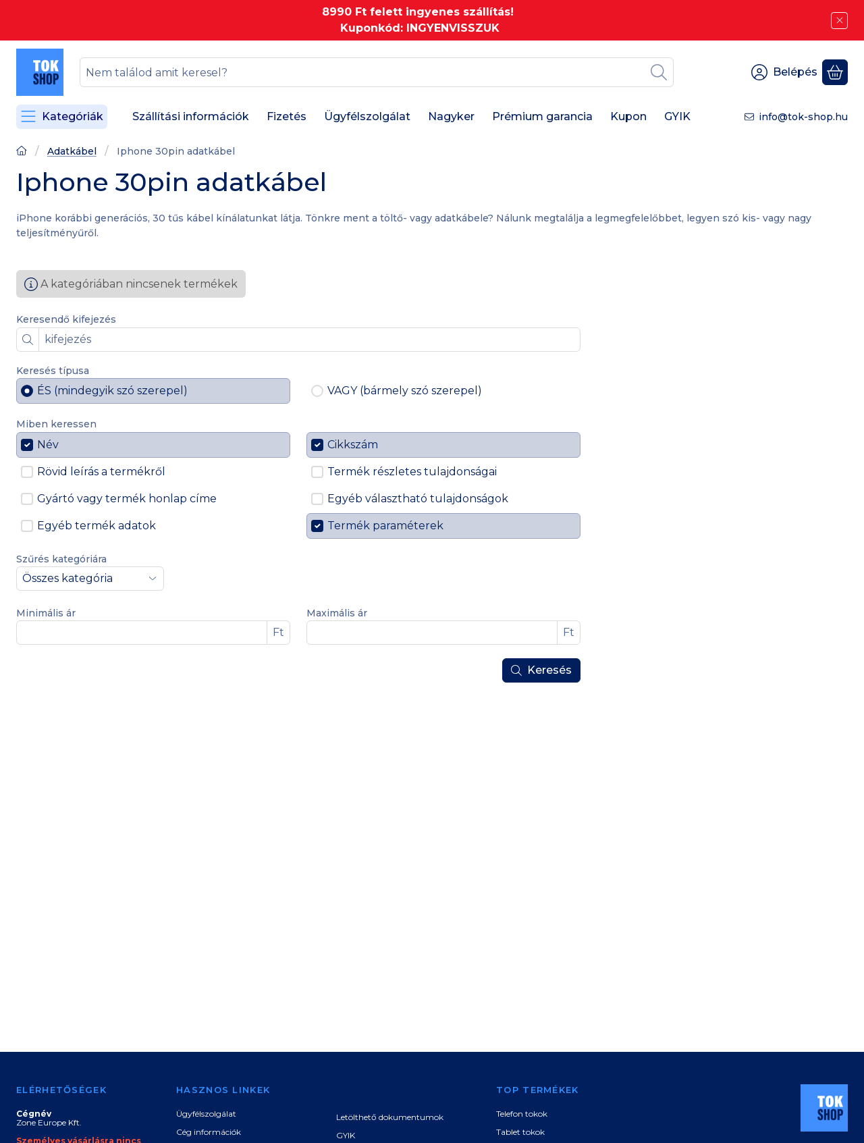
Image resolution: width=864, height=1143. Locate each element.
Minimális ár (46, 613)
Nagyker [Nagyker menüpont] (451, 116)
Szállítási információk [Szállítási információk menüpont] (190, 116)
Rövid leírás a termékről (101, 471)
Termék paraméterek (385, 525)
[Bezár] (839, 20)
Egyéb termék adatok (96, 525)
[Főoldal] (21, 152)
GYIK (345, 1135)
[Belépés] (784, 72)
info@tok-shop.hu (803, 117)
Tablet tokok (520, 1131)
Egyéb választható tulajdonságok (417, 498)
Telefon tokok (521, 1113)
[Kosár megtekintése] (835, 72)
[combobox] (377, 72)
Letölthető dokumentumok (389, 1117)
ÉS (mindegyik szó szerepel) (112, 390)
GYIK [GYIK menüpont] (677, 116)
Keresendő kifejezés (66, 319)
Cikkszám (352, 444)
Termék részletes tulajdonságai (412, 471)
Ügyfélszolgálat (206, 1113)
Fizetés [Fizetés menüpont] (286, 116)
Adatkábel (72, 151)
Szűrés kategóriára (61, 559)
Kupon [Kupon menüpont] (628, 116)
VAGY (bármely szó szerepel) (404, 390)
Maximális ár (336, 613)
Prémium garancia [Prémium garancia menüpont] (542, 116)
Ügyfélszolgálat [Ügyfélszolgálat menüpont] (367, 116)
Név (48, 444)
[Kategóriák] (61, 117)
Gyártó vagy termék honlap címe (127, 498)
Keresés (541, 670)
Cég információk (208, 1131)
